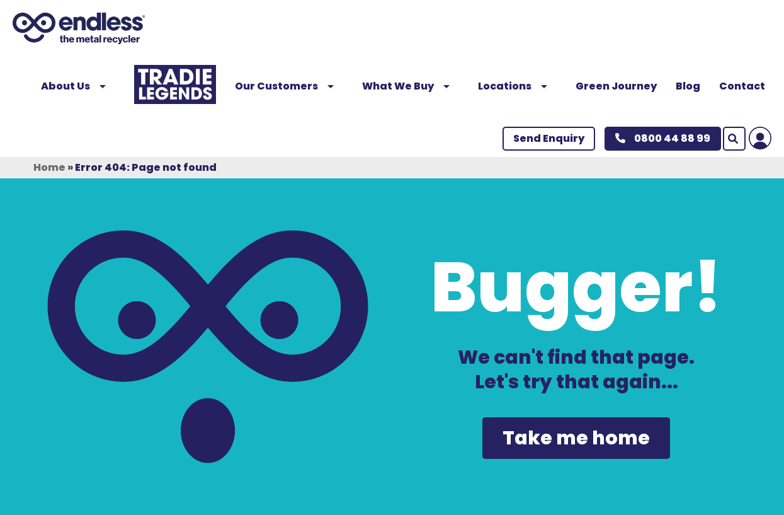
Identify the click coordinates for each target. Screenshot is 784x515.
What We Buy (410, 86)
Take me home (576, 438)
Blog (688, 86)
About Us (78, 86)
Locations (517, 86)
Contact (742, 86)
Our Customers (289, 86)
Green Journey (616, 86)
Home (49, 167)
